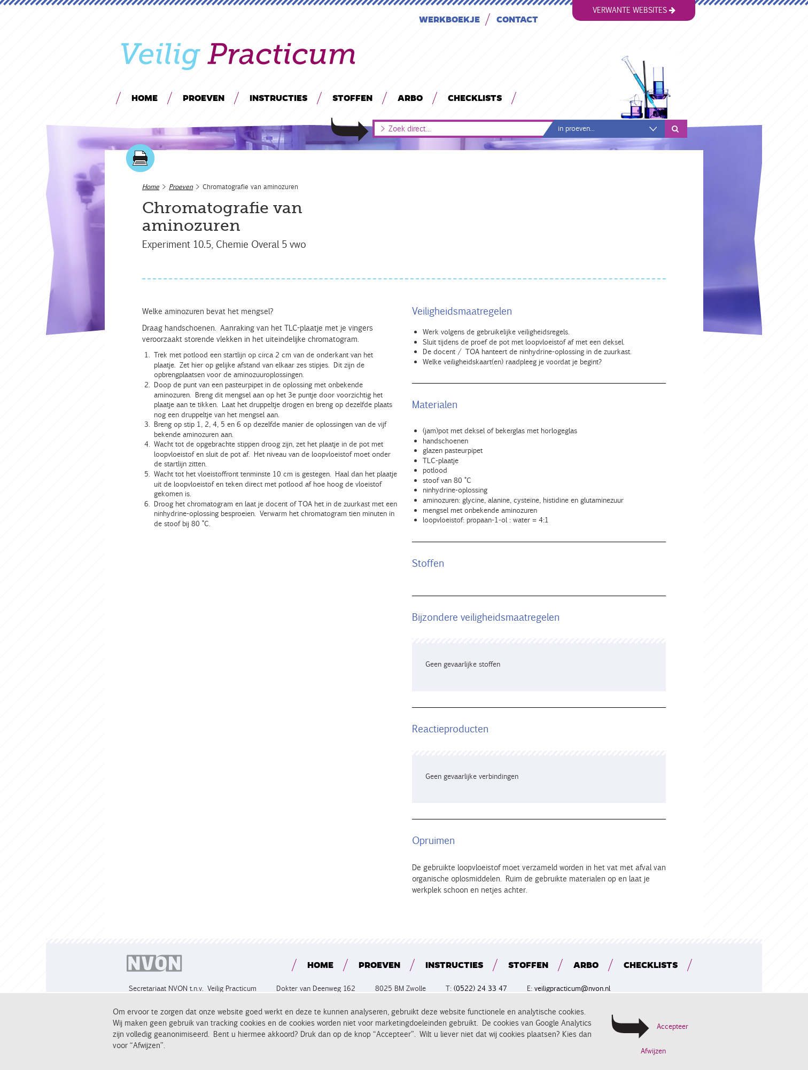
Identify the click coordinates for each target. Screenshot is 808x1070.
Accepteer (672, 1026)
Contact (517, 19)
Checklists (475, 97)
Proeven (203, 97)
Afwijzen (653, 1051)
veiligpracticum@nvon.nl (572, 988)
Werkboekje (449, 19)
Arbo (410, 97)
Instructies (278, 97)
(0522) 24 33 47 (480, 988)
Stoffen (352, 97)
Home (144, 97)
